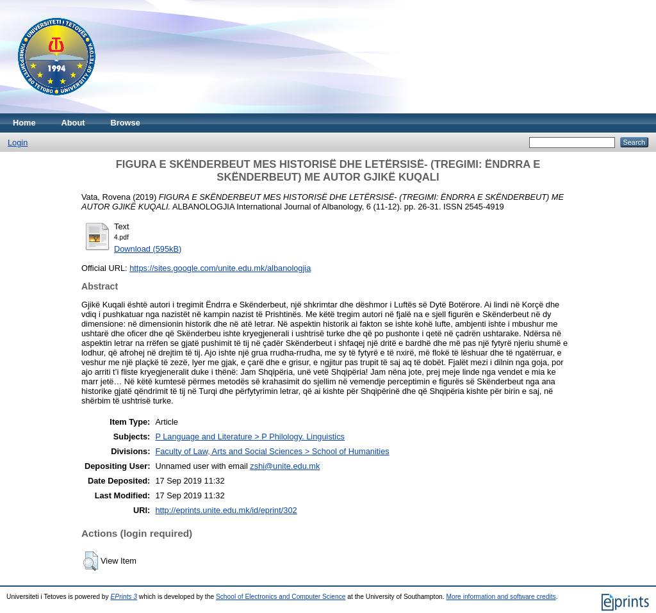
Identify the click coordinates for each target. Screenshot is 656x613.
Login (18, 142)
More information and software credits (500, 596)
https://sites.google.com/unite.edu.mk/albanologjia (220, 268)
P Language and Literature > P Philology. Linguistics (250, 436)
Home (24, 122)
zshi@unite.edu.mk (285, 466)
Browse (125, 122)
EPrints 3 (124, 596)
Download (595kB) (147, 249)
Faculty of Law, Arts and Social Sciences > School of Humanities (272, 451)
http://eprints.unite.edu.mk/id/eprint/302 (226, 510)
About (73, 122)
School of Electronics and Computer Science (281, 596)
